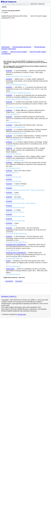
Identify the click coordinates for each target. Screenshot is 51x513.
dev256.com (22, 314)
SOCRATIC (9, 281)
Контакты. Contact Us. (9, 296)
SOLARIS (18, 281)
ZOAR (8, 261)
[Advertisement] (17, 32)
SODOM (9, 70)
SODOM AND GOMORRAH (16, 244)
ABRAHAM (10, 269)
